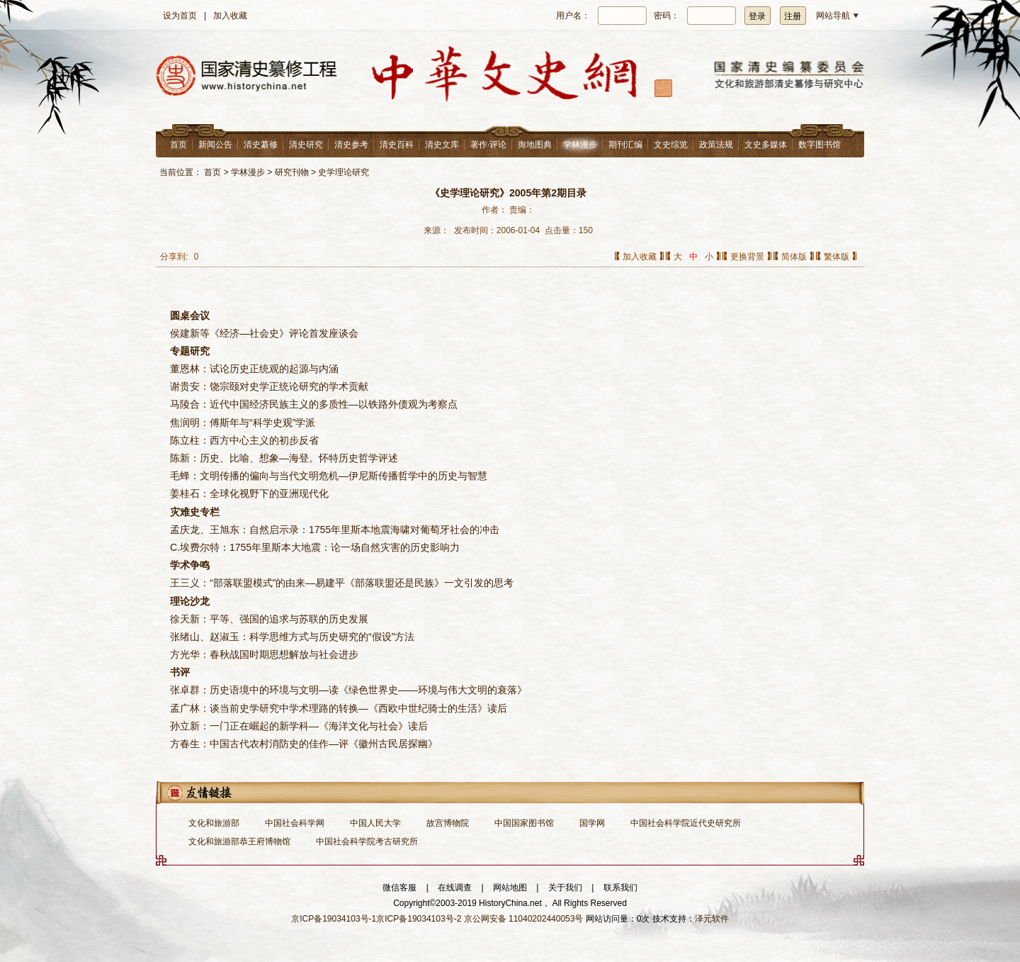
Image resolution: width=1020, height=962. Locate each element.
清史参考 (351, 145)
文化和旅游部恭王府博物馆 (239, 841)
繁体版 (836, 257)
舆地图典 (535, 145)
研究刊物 (292, 172)
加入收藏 (230, 16)
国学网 (592, 823)
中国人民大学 (375, 823)
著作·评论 (488, 145)
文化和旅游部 (213, 823)
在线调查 (455, 888)
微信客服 (399, 888)
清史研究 (306, 145)
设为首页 (180, 16)
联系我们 (621, 888)
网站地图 (510, 888)
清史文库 (442, 145)
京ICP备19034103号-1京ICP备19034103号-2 (376, 919)
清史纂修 (261, 145)
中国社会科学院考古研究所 (367, 841)
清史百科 (397, 145)
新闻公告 (215, 145)
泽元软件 (712, 919)
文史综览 (671, 145)
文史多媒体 (765, 145)
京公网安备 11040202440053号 (524, 919)
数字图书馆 (819, 145)
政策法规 (716, 145)
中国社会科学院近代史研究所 (685, 823)
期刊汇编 (625, 145)
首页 (178, 145)
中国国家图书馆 (524, 823)
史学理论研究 (343, 172)
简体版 (794, 257)
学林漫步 (580, 145)
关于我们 (565, 888)
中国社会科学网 (294, 823)
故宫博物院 (447, 823)
